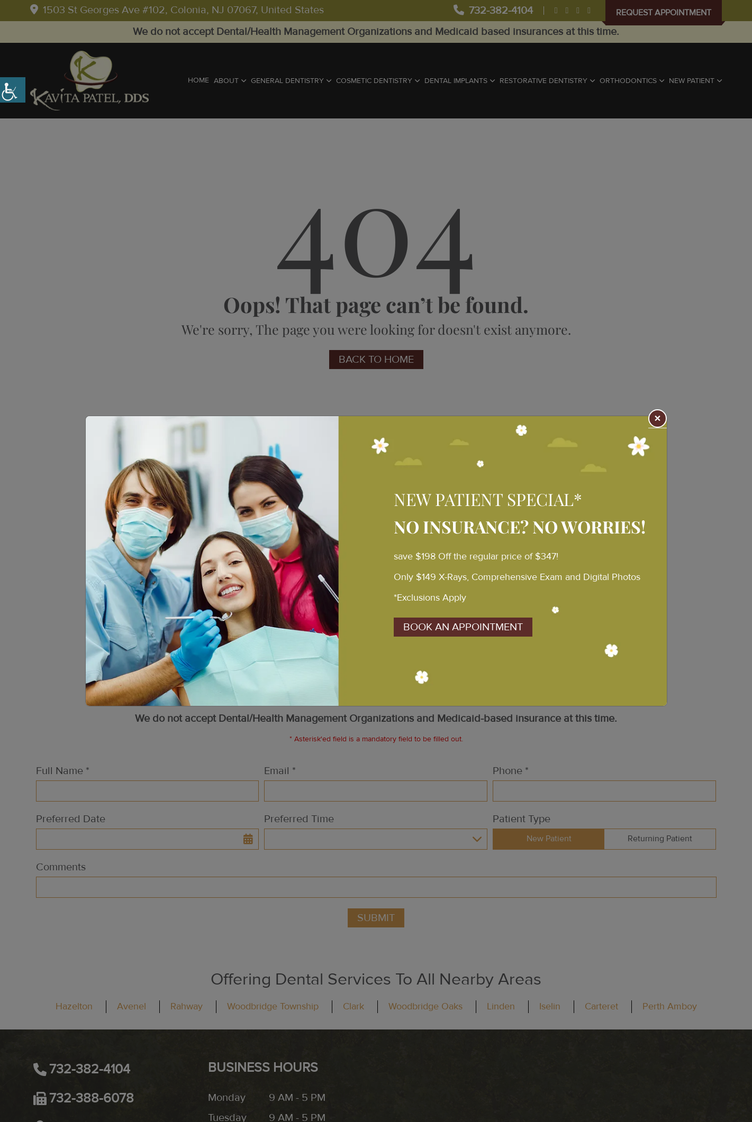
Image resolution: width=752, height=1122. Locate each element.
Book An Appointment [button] (463, 627)
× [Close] (657, 419)
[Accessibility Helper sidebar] (12, 90)
